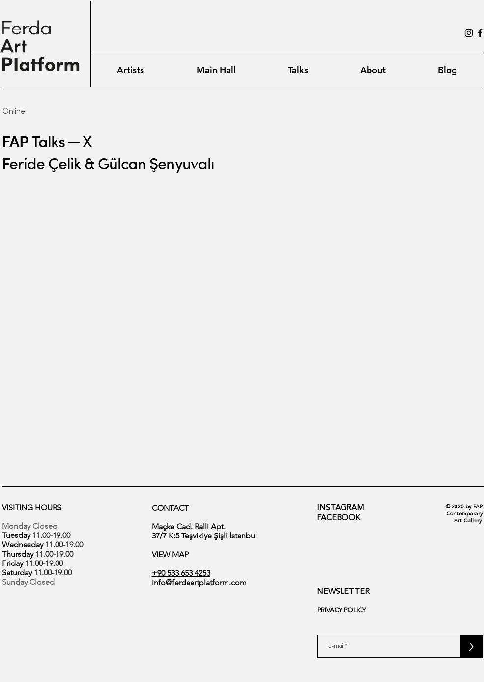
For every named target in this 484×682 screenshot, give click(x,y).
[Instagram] (468, 33)
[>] (471, 646)
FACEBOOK (338, 518)
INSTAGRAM (340, 508)
